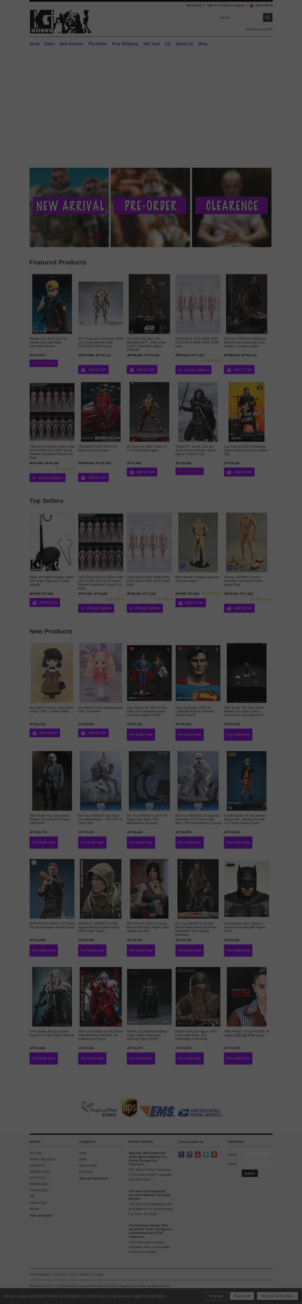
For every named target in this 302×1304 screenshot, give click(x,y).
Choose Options (196, 370)
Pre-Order (98, 44)
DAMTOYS (37, 1165)
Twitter (206, 1154)
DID (32, 1196)
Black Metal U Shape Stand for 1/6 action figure (197, 579)
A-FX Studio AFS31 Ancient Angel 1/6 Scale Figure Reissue (52, 1033)
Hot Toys (36, 1153)
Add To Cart (97, 369)
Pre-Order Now (43, 363)
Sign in (211, 5)
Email (232, 1164)
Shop (34, 44)
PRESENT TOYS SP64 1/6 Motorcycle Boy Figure (97, 448)
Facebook (181, 1154)
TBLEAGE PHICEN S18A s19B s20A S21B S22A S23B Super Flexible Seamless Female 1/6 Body (52, 452)
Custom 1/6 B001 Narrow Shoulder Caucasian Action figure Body (243, 580)
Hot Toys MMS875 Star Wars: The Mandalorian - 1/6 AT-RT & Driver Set (100, 819)
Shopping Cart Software (133, 1285)
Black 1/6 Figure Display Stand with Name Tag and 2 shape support (52, 580)
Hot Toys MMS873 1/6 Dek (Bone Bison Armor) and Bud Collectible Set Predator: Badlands (195, 929)
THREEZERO (39, 1184)
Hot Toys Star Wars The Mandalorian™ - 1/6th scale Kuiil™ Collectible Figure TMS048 (146, 344)
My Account (194, 5)
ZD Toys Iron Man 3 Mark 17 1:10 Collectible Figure (147, 448)
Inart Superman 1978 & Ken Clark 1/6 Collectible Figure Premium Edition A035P (147, 711)
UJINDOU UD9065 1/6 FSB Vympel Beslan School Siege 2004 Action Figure (98, 927)
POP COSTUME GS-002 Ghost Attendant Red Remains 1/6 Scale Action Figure (101, 1035)
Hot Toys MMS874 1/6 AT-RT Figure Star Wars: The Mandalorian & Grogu (147, 819)
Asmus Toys (38, 1202)
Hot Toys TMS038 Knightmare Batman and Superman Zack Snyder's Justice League (245, 342)
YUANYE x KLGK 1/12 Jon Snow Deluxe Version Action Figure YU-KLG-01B (195, 450)
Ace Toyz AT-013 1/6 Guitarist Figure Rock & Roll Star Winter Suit (246, 450)
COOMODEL (39, 1190)
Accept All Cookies (277, 1296)
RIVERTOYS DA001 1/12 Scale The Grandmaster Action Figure (52, 925)
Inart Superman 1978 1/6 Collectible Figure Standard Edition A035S (194, 711)
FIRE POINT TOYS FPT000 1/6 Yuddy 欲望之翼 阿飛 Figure (246, 1033)
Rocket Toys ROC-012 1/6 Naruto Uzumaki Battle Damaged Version (48, 342)
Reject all (242, 1296)
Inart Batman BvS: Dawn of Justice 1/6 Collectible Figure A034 (244, 927)
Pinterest (214, 1154)
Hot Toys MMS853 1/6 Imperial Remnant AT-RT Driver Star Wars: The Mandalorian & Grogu (198, 819)
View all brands (41, 1215)
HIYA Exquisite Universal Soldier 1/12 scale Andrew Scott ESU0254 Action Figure (101, 342)
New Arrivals (71, 44)
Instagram (190, 1154)
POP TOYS (38, 1178)
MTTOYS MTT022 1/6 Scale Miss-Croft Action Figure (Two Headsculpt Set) (148, 927)
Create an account (232, 5)
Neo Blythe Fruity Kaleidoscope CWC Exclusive (100, 709)
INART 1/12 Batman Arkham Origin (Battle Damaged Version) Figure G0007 (147, 1035)
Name (232, 1155)
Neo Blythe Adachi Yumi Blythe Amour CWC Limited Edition (52, 709)
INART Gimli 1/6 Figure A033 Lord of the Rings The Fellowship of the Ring (196, 1035)
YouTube (198, 1154)
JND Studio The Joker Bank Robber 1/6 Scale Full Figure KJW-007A (50, 819)
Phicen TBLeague (42, 1159)
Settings (216, 1296)
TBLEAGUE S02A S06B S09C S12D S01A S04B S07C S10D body (197, 342)
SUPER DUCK (40, 1171)
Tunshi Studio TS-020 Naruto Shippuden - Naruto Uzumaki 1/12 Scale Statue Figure (245, 819)
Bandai (34, 1209)
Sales (49, 44)
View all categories (93, 1178)
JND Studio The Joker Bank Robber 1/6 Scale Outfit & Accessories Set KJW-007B (244, 711)
